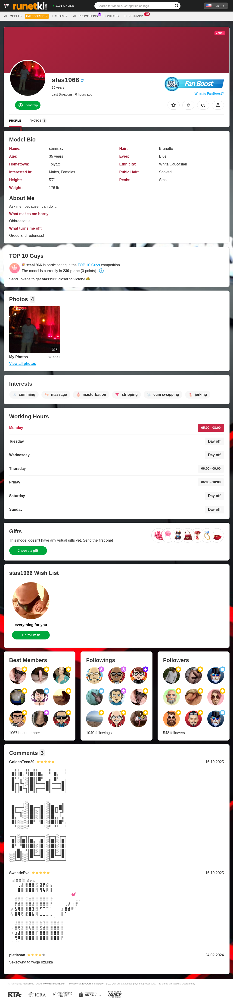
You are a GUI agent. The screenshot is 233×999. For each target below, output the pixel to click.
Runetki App (134, 16)
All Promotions (86, 16)
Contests (111, 16)
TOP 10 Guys (89, 265)
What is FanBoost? (209, 93)
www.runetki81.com (54, 983)
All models (13, 16)
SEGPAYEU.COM (106, 983)
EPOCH (86, 983)
